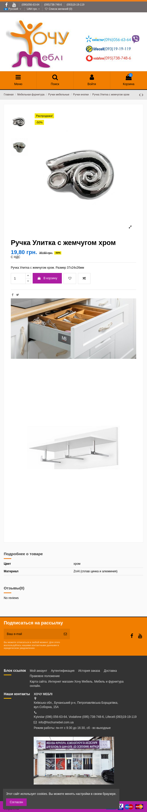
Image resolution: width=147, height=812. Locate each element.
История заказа (89, 671)
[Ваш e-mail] (32, 634)
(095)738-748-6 (53, 4)
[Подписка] (65, 634)
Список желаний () (58, 9)
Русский (13, 9)
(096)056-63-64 (31, 4)
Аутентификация (63, 671)
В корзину (47, 278)
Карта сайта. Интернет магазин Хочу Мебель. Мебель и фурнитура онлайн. (76, 684)
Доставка (110, 671)
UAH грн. (33, 9)
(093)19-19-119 (75, 4)
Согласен (16, 802)
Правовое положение (45, 676)
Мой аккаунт (38, 671)
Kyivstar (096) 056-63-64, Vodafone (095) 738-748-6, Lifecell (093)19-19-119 (85, 717)
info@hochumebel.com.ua (56, 722)
